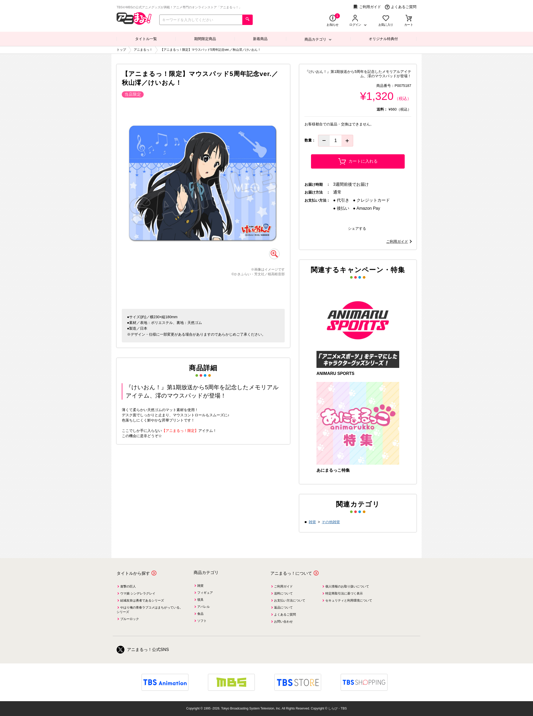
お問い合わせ (283, 621)
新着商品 (260, 39)
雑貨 (312, 522)
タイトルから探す (133, 573)
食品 (200, 614)
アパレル (203, 607)
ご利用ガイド (367, 6)
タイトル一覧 (146, 39)
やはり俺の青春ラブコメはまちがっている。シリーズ (150, 610)
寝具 (200, 600)
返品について (283, 607)
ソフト (202, 621)
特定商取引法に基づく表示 (344, 593)
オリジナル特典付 (383, 39)
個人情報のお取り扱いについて (347, 586)
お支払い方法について (289, 600)
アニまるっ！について (291, 573)
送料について (283, 593)
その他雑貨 (331, 522)
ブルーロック (129, 619)
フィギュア (205, 592)
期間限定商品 (205, 39)
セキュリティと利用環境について (348, 600)
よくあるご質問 (400, 6)
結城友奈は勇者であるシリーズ (142, 600)
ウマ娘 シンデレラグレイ (137, 593)
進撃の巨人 (128, 586)
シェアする (357, 228)
